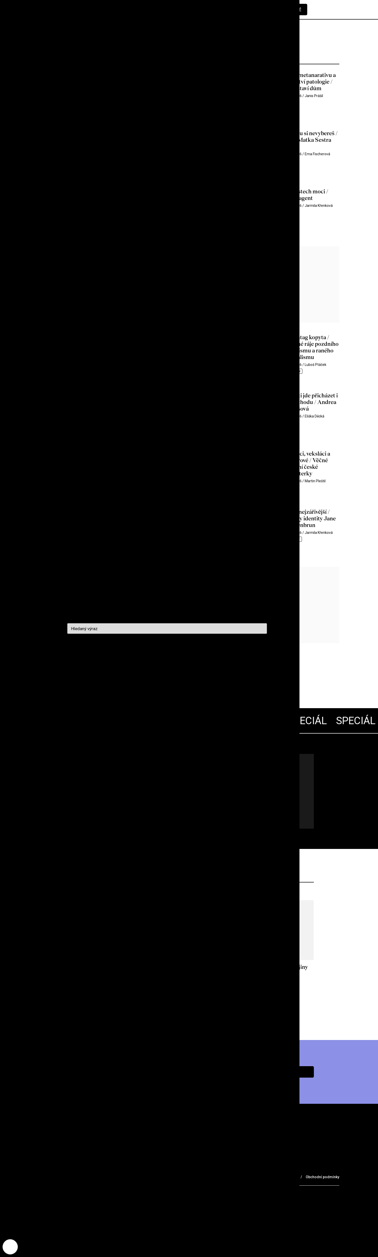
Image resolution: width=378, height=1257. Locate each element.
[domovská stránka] (69, 9)
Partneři (93, 1176)
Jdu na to (100, 811)
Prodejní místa (56, 1176)
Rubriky (47, 1166)
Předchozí (54, 679)
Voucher (147, 1176)
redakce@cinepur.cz (59, 1195)
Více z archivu (189, 1009)
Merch (120, 1176)
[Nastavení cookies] (10, 1246)
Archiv (73, 1166)
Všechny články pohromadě (94, 790)
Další (176, 679)
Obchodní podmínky (322, 1177)
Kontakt (152, 1166)
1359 (136, 679)
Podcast (123, 1166)
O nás (96, 1166)
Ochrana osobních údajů (276, 1177)
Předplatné (287, 9)
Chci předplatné (278, 1072)
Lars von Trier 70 (119, 773)
